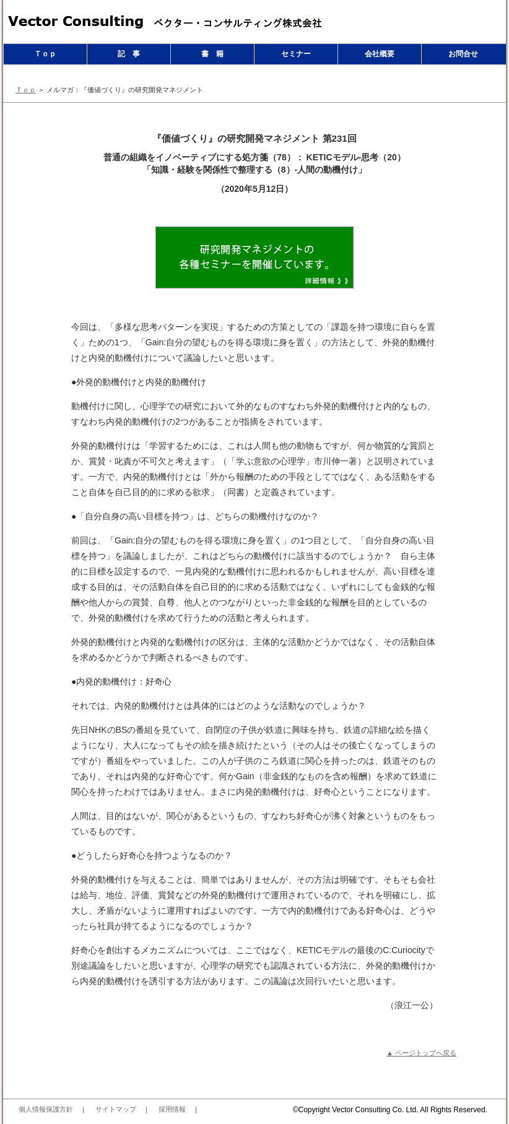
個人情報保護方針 (46, 1109)
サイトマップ (115, 1109)
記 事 (129, 54)
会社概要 (379, 54)
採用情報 (172, 1109)
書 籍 (212, 54)
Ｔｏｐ (45, 54)
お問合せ (463, 54)
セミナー (296, 54)
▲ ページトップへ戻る (421, 1053)
